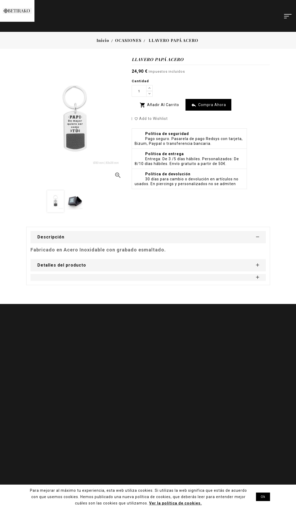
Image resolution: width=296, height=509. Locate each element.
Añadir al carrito (159, 105)
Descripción (50, 237)
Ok (263, 497)
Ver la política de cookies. (175, 503)
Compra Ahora (208, 105)
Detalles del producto (61, 265)
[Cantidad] (139, 91)
